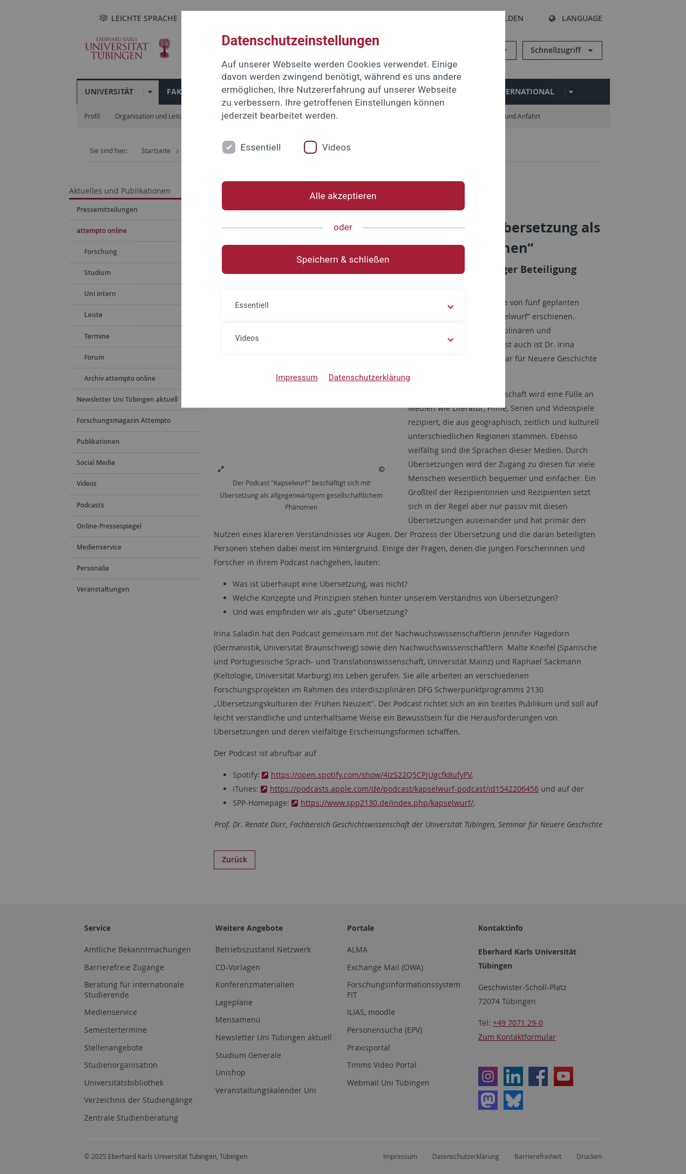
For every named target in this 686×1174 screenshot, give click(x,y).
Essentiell (261, 147)
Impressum (297, 377)
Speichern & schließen (342, 259)
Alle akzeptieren (342, 195)
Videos (336, 147)
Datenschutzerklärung (369, 377)
